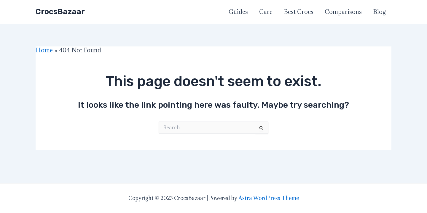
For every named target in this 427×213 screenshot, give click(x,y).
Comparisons (343, 12)
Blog (379, 12)
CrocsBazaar (60, 11)
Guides (238, 12)
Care (266, 12)
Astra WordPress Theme (268, 198)
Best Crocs (298, 12)
